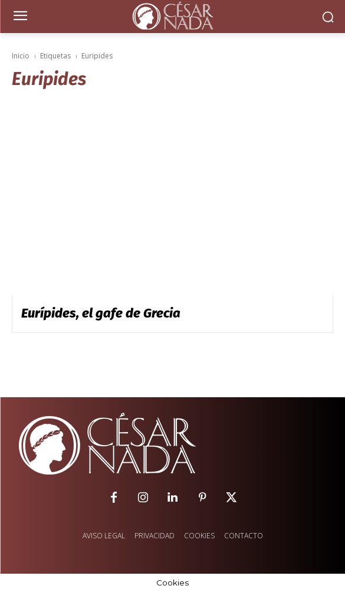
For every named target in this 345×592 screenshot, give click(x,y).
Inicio (20, 56)
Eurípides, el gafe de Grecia (100, 313)
